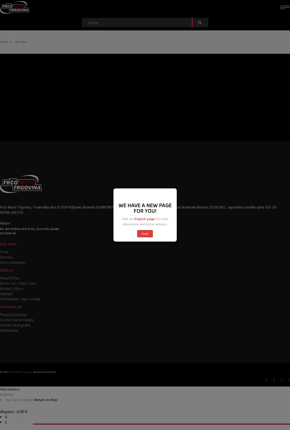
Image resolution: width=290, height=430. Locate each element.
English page (145, 218)
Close (144, 233)
